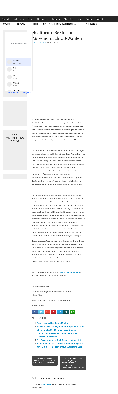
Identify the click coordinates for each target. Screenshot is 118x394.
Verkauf (99, 19)
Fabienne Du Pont (40, 43)
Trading (89, 19)
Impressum (6, 24)
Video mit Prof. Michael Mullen (69, 272)
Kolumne (56, 19)
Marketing (68, 19)
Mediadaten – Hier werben (27, 24)
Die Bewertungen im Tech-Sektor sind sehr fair (59, 340)
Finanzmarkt (42, 19)
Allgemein (19, 19)
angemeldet (46, 384)
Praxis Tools (89, 24)
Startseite (6, 19)
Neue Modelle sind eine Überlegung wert (61, 24)
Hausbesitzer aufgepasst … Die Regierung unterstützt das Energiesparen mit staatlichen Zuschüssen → (73, 362)
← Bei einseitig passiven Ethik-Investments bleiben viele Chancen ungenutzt (44, 360)
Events (30, 19)
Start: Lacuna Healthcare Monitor (53, 323)
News (79, 19)
